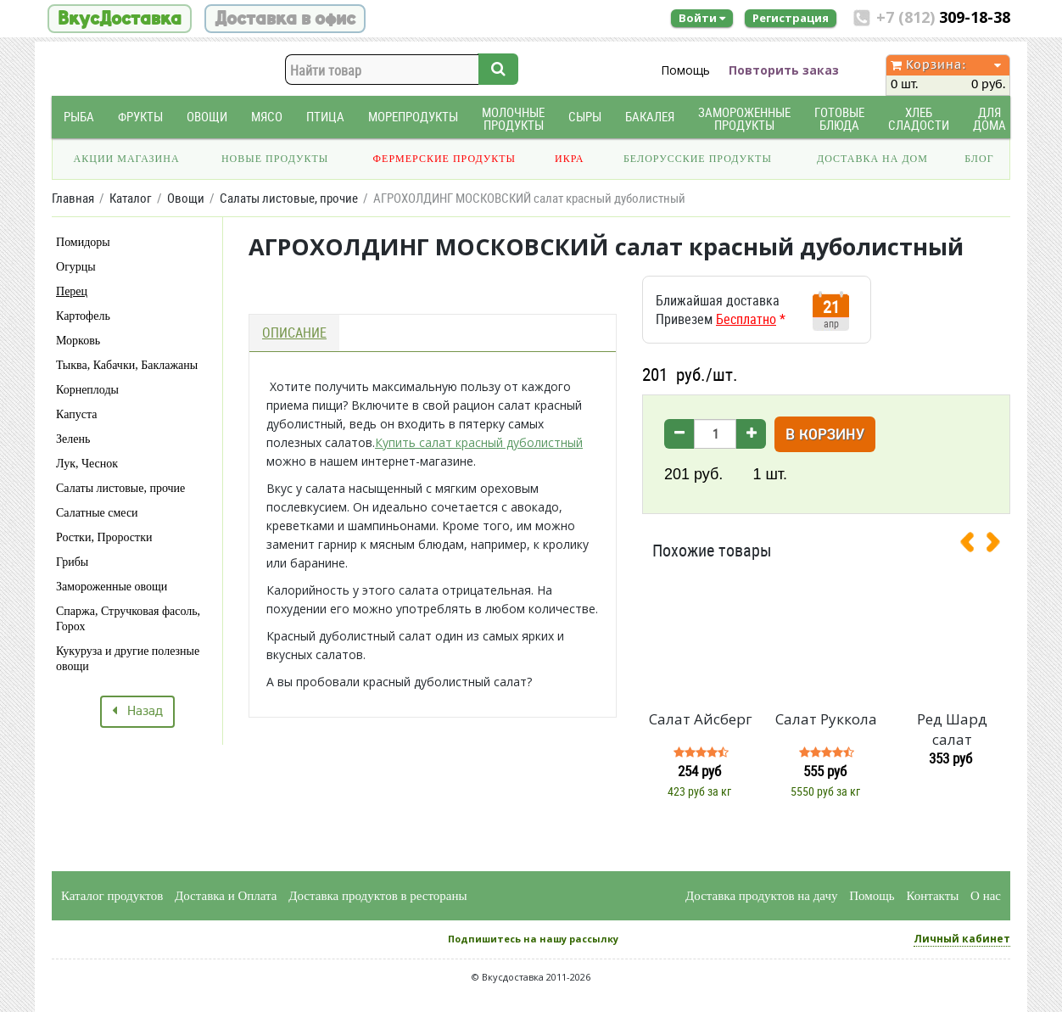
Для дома (989, 118)
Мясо (266, 117)
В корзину (824, 435)
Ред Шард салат (952, 729)
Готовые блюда (839, 118)
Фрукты (140, 117)
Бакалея (649, 117)
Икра (569, 159)
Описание (294, 332)
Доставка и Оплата (226, 896)
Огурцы (76, 266)
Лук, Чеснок (87, 463)
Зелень (73, 439)
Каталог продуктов (112, 896)
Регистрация (790, 17)
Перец (71, 291)
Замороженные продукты (744, 118)
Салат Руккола (826, 719)
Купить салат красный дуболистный (479, 442)
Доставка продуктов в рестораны (377, 896)
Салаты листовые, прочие (120, 488)
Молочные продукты (513, 118)
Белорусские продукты (697, 159)
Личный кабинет (962, 938)
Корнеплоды (87, 389)
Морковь (78, 340)
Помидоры (83, 242)
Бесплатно (746, 319)
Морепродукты (413, 117)
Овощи (207, 117)
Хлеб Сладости (918, 118)
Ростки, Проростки (104, 537)
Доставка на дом (872, 159)
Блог (978, 159)
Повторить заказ (784, 70)
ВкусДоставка (120, 18)
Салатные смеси (97, 512)
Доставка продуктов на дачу (761, 896)
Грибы (72, 562)
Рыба (79, 117)
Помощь (685, 70)
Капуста (76, 414)
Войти (702, 17)
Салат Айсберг (700, 719)
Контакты (932, 896)
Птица (325, 117)
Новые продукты (274, 159)
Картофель (83, 316)
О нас (985, 896)
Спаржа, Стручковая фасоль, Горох (128, 619)
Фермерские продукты (445, 159)
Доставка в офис (285, 18)
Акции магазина (127, 159)
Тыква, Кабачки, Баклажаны (127, 365)
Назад (137, 711)
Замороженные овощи (111, 586)
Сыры (584, 117)
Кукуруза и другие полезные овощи (127, 659)
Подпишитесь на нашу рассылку (533, 938)
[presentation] (974, 545)
